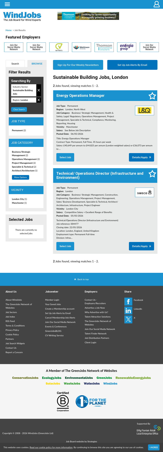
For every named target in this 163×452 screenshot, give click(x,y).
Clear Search (19, 109)
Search (15, 63)
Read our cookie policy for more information (51, 447)
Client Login (90, 342)
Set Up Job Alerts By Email (132, 64)
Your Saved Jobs (53, 304)
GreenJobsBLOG (53, 331)
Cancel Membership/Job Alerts (60, 317)
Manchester (19, 202)
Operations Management (26, 159)
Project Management (24, 163)
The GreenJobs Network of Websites (19, 306)
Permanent (19, 130)
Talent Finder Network (95, 333)
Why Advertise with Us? (96, 312)
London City (19, 199)
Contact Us (11, 347)
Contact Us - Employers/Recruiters (95, 301)
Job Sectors (11, 312)
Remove (38, 90)
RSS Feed (10, 321)
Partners (10, 339)
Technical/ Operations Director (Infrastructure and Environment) (99, 175)
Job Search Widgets (15, 343)
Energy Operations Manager (80, 95)
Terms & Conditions (15, 325)
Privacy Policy (12, 330)
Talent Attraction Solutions (97, 316)
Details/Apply (140, 157)
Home (9, 30)
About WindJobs (14, 299)
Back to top (83, 279)
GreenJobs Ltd (46, 433)
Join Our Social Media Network (60, 322)
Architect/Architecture (24, 170)
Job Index (10, 316)
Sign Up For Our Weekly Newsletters (78, 64)
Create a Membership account (59, 308)
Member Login (52, 299)
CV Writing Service (54, 335)
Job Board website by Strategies (81, 441)
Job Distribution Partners (97, 338)
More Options (20, 177)
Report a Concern (14, 352)
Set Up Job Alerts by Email (58, 313)
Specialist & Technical (24, 166)
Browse (37, 63)
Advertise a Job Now (95, 307)
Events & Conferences (56, 326)
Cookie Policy (12, 334)
